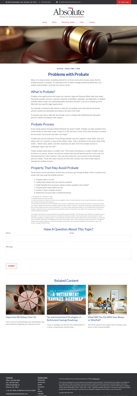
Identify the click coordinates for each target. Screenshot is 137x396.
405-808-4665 (45, 2)
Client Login (124, 2)
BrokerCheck (96, 378)
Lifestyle (40, 393)
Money (40, 391)
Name (8, 233)
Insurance (41, 387)
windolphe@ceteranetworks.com (68, 2)
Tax (39, 389)
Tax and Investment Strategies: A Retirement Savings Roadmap (64, 318)
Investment (41, 382)
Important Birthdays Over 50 (21, 317)
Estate (40, 384)
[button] (44, 22)
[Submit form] (11, 266)
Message (9, 247)
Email (72, 233)
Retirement (41, 380)
